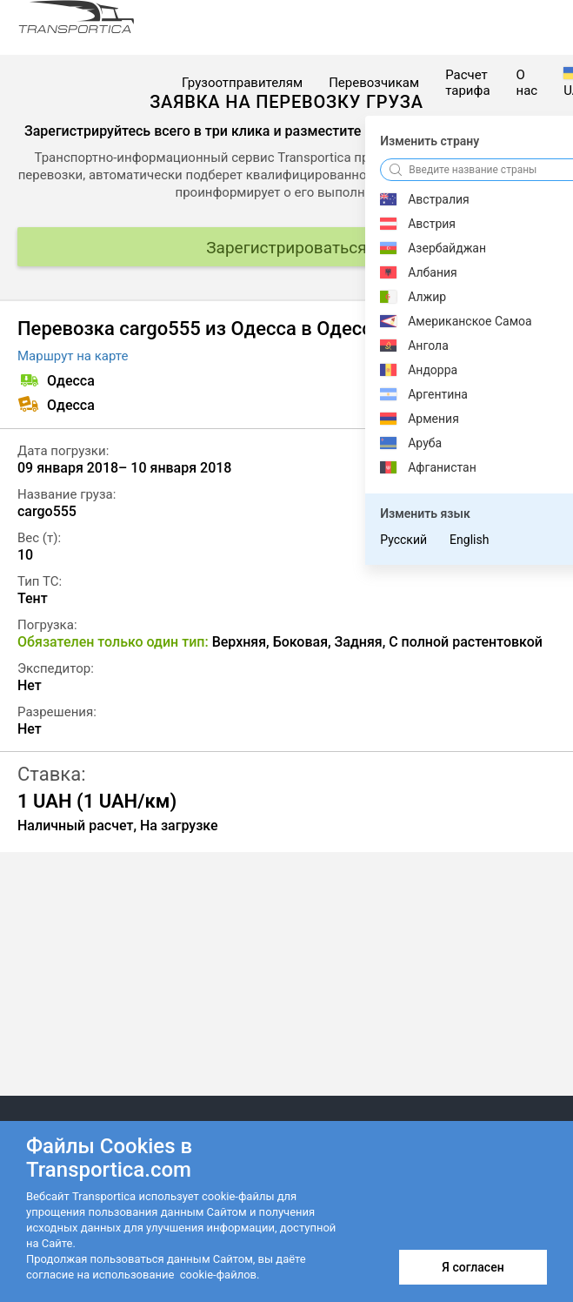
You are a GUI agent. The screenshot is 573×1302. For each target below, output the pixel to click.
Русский (403, 540)
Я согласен (472, 1267)
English (469, 540)
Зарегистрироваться (286, 248)
